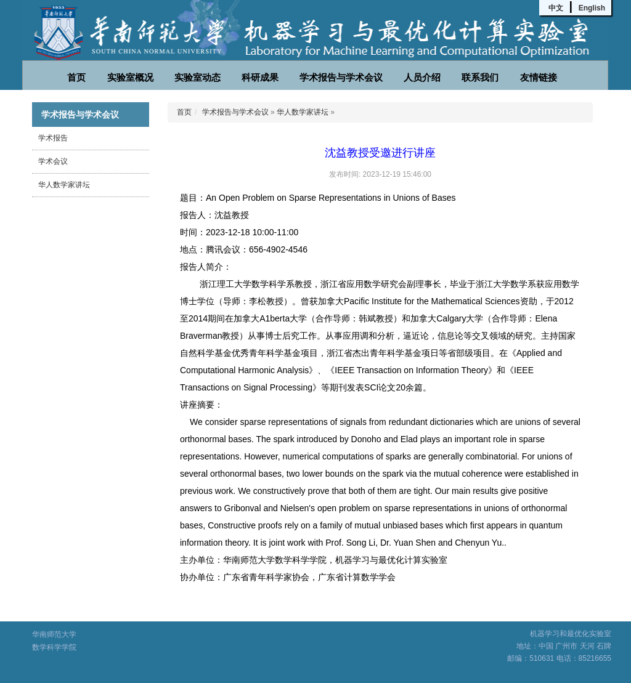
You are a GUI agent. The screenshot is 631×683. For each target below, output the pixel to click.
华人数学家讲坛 (64, 184)
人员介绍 (422, 77)
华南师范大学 (54, 634)
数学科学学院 (54, 647)
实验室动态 (197, 77)
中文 (555, 8)
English (592, 8)
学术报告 (53, 138)
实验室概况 (130, 77)
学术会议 (53, 161)
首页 (76, 77)
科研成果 (260, 77)
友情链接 (538, 77)
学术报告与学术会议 (341, 77)
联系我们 (480, 77)
